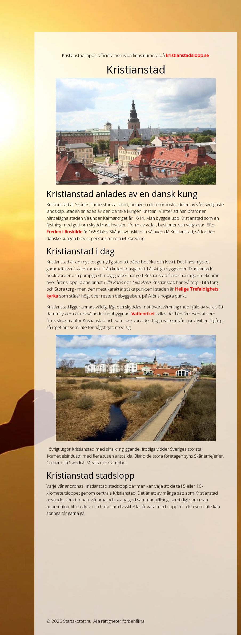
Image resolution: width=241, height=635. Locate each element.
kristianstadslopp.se (187, 55)
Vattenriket (143, 314)
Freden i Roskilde (64, 232)
